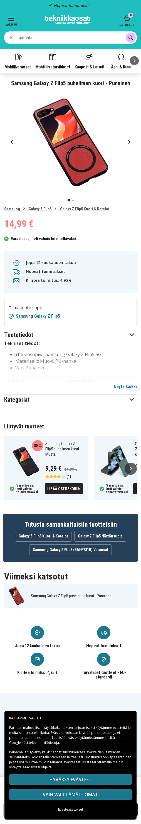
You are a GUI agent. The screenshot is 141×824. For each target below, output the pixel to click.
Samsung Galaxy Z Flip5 (38, 316)
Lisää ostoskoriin (64, 489)
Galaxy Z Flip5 (39, 209)
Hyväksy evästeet (71, 779)
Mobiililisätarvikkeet (52, 61)
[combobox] (70, 37)
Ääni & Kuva (121, 61)
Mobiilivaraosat (17, 61)
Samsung (12, 209)
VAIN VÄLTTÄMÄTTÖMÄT (70, 794)
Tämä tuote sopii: (25, 307)
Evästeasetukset (70, 809)
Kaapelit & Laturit (90, 61)
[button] (70, 335)
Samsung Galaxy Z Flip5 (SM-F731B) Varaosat (70, 549)
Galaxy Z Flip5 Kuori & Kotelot (84, 209)
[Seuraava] (134, 60)
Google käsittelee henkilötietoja (34, 742)
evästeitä (120, 727)
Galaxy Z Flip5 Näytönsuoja (100, 536)
